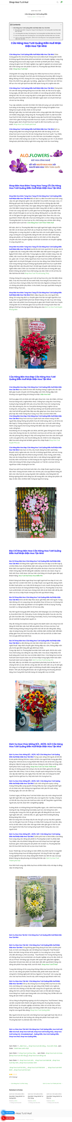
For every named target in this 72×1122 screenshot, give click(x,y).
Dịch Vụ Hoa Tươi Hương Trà (43, 660)
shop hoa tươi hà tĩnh (18, 1067)
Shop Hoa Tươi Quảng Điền (40, 1010)
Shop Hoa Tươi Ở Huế (49, 964)
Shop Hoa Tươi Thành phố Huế (25, 124)
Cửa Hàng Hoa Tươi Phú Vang (19, 1083)
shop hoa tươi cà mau (54, 1053)
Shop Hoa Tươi (36, 11)
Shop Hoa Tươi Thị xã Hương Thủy (37, 273)
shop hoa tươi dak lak (43, 1060)
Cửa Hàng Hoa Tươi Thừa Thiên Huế (40, 223)
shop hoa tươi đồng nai (37, 1056)
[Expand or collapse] (61, 24)
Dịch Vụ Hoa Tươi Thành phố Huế (52, 1083)
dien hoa (23, 1046)
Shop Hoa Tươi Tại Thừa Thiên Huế (43, 767)
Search (57, 2)
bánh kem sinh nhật (21, 1048)
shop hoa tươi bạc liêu (27, 1053)
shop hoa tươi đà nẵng (37, 1046)
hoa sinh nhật (52, 1046)
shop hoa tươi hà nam (22, 1070)
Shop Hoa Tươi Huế (20, 69)
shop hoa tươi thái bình (36, 1067)
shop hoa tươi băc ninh (28, 1063)
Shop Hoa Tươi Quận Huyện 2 (16, 1094)
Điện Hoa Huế (45, 394)
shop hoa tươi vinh (26, 1060)
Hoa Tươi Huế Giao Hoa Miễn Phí (30, 576)
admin (34, 16)
